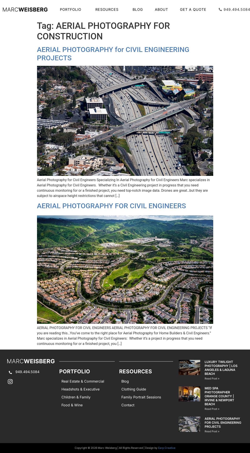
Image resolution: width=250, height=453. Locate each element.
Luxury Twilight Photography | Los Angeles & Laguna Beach (221, 368)
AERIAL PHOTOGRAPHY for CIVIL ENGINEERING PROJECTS (223, 422)
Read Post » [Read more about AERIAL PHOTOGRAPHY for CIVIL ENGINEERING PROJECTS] (212, 431)
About (161, 9)
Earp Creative (166, 447)
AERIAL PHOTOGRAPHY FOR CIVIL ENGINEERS (111, 206)
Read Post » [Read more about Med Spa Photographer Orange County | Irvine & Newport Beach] (212, 409)
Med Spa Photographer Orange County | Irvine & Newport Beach (219, 396)
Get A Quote (193, 9)
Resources (108, 9)
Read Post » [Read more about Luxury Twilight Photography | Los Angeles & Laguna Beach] (212, 378)
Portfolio (71, 9)
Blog (138, 9)
